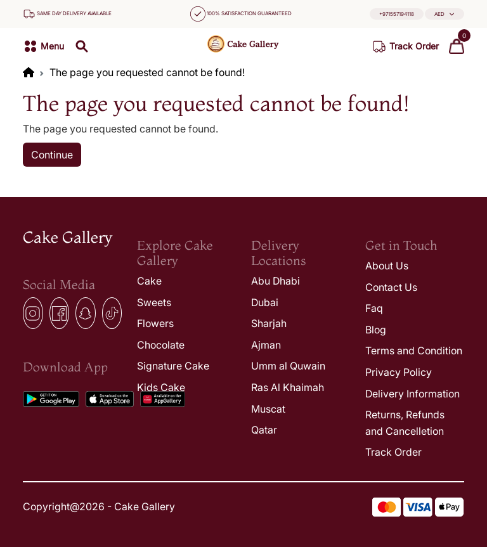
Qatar (264, 429)
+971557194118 (396, 14)
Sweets (154, 302)
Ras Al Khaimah (287, 387)
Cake (149, 280)
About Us (386, 265)
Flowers (155, 323)
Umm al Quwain (288, 365)
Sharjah (269, 323)
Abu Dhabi (275, 280)
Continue (52, 154)
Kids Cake (161, 387)
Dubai (264, 302)
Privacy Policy (398, 372)
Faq (374, 308)
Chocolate (161, 344)
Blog (375, 329)
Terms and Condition (413, 350)
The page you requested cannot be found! (147, 72)
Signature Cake (173, 365)
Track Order (393, 452)
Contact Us (391, 287)
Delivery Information (412, 393)
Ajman (266, 344)
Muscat (268, 408)
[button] (444, 14)
